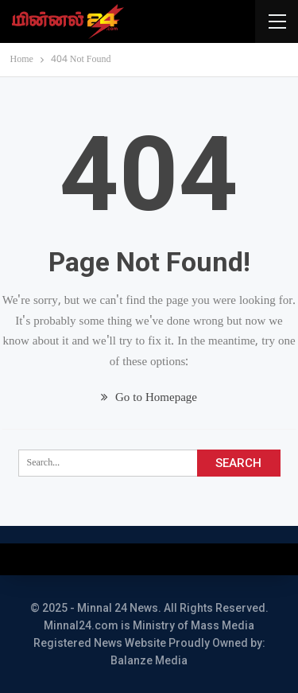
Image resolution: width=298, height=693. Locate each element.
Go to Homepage (149, 398)
